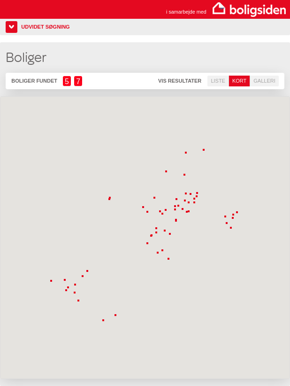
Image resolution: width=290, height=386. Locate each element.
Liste (218, 81)
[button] (185, 176)
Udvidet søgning (45, 27)
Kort (239, 81)
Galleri (264, 81)
